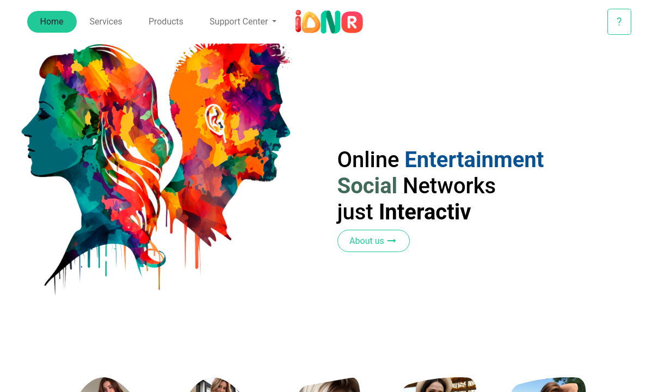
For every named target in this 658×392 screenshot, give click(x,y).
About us (373, 241)
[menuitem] (52, 22)
